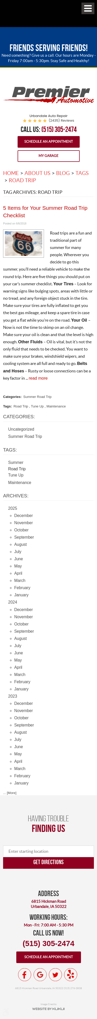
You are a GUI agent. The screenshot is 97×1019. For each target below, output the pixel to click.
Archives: (15, 495)
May (18, 566)
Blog (63, 173)
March (19, 580)
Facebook (25, 974)
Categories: (19, 416)
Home (11, 173)
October (21, 530)
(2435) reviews (61, 120)
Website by (48, 1008)
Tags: (10, 450)
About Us (37, 173)
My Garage (48, 156)
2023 (12, 696)
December (23, 515)
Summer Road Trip (37, 397)
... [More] (9, 793)
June (18, 559)
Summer (16, 462)
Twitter (55, 974)
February (22, 588)
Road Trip (22, 180)
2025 (12, 508)
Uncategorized (21, 429)
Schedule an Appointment (48, 142)
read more (38, 378)
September (24, 537)
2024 (12, 602)
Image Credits (48, 1004)
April (18, 573)
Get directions (48, 861)
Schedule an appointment (48, 957)
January (21, 595)
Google (40, 974)
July (17, 551)
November (23, 523)
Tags (82, 173)
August (20, 544)
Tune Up (37, 406)
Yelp (70, 974)
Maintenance (56, 406)
